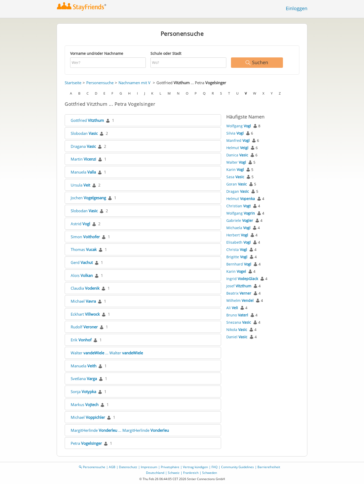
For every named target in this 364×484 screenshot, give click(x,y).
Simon (85, 236)
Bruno (237, 315)
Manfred (238, 140)
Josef (238, 285)
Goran (236, 184)
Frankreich (190, 472)
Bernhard (238, 264)
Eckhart (85, 314)
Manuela (83, 172)
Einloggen (296, 8)
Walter (236, 162)
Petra (86, 443)
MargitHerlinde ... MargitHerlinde (120, 430)
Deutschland (155, 472)
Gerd (82, 262)
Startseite (73, 82)
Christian (238, 205)
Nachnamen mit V (134, 82)
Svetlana (84, 378)
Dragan (237, 191)
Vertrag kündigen (195, 467)
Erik (81, 339)
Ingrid (242, 278)
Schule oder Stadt (165, 53)
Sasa (235, 176)
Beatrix (238, 293)
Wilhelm (240, 300)
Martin (83, 159)
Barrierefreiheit (268, 467)
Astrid (80, 223)
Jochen (88, 197)
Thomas (84, 249)
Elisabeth (238, 242)
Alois (82, 275)
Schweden (209, 472)
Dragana (83, 146)
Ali (232, 307)
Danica (237, 155)
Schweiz (174, 472)
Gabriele (239, 220)
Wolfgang (238, 125)
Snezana (238, 322)
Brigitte (236, 256)
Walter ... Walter (107, 352)
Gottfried (87, 120)
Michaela (238, 227)
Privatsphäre (170, 467)
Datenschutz (128, 467)
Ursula (80, 185)
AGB (112, 467)
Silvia (235, 133)
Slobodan (84, 133)
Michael (83, 301)
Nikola (236, 329)
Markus (84, 404)
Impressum (149, 467)
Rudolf (84, 326)
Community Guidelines (237, 467)
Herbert (237, 235)
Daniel (236, 336)
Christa (236, 249)
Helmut (237, 147)
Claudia (85, 288)
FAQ (214, 467)
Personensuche (100, 82)
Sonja (83, 391)
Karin (235, 169)
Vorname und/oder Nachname (96, 53)
